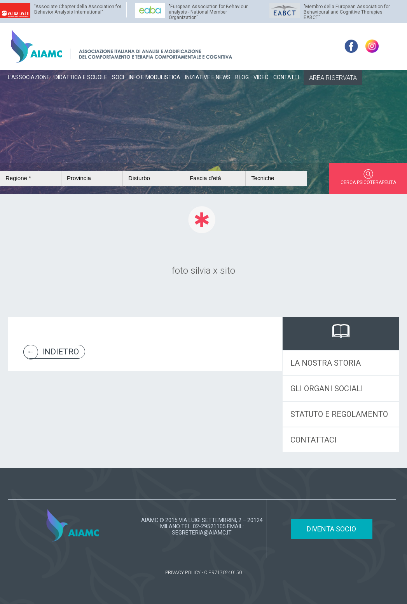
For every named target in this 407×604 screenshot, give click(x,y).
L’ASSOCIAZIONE (29, 77)
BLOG (242, 77)
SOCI (118, 77)
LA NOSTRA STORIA (325, 363)
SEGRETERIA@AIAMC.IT (202, 532)
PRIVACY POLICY (183, 572)
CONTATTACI (313, 439)
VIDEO (261, 77)
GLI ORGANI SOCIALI (326, 388)
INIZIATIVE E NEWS (208, 77)
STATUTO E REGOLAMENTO (339, 414)
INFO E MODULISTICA (154, 77)
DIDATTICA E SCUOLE (80, 77)
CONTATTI (286, 77)
